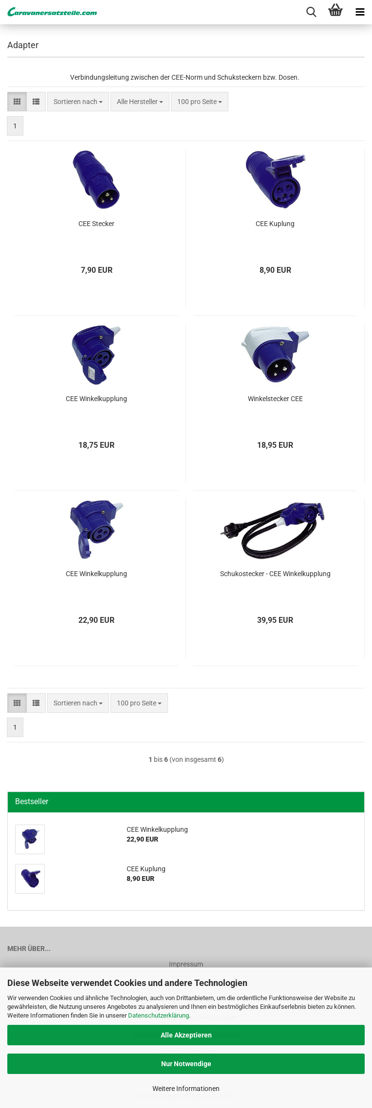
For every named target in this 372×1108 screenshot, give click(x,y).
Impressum (186, 964)
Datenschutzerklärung (158, 1015)
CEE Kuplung (275, 224)
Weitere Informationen (186, 1088)
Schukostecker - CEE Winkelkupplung (275, 574)
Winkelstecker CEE (275, 399)
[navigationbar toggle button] (360, 12)
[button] (17, 101)
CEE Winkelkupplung (96, 399)
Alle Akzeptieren (186, 1035)
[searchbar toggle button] (311, 12)
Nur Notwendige (186, 1064)
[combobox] (78, 101)
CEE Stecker (96, 224)
